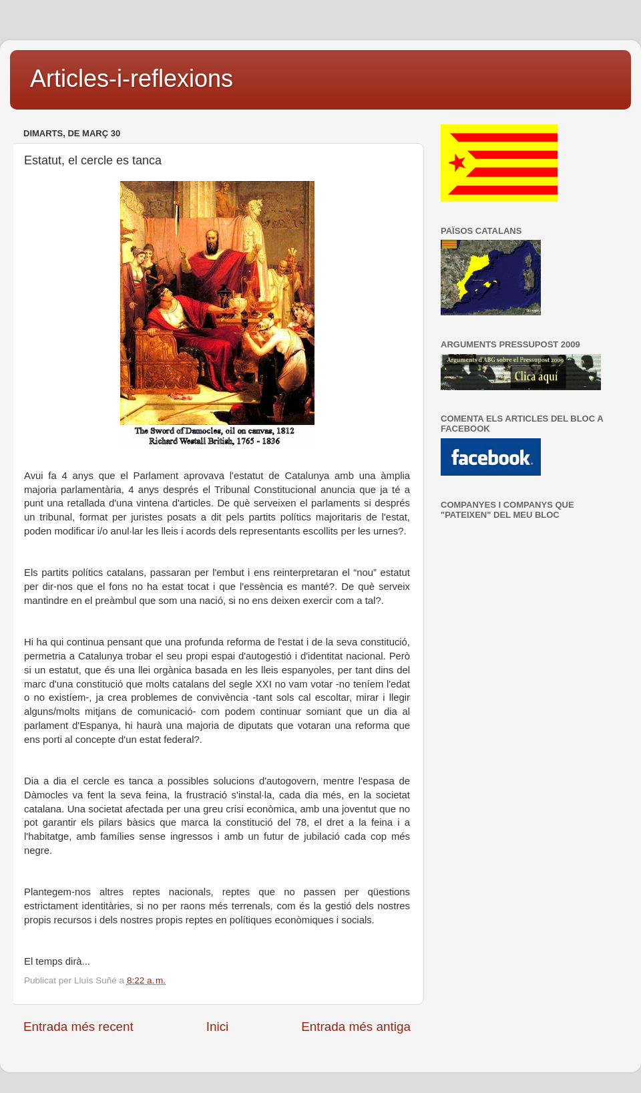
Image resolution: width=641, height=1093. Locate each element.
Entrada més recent (78, 1027)
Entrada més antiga (356, 1027)
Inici (217, 1027)
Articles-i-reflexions (131, 78)
